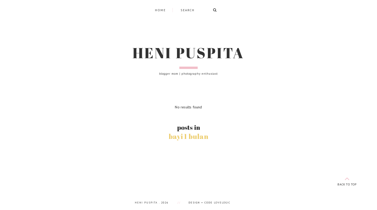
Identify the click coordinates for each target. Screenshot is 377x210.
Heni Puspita (188, 52)
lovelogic (222, 202)
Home (160, 10)
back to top (347, 180)
